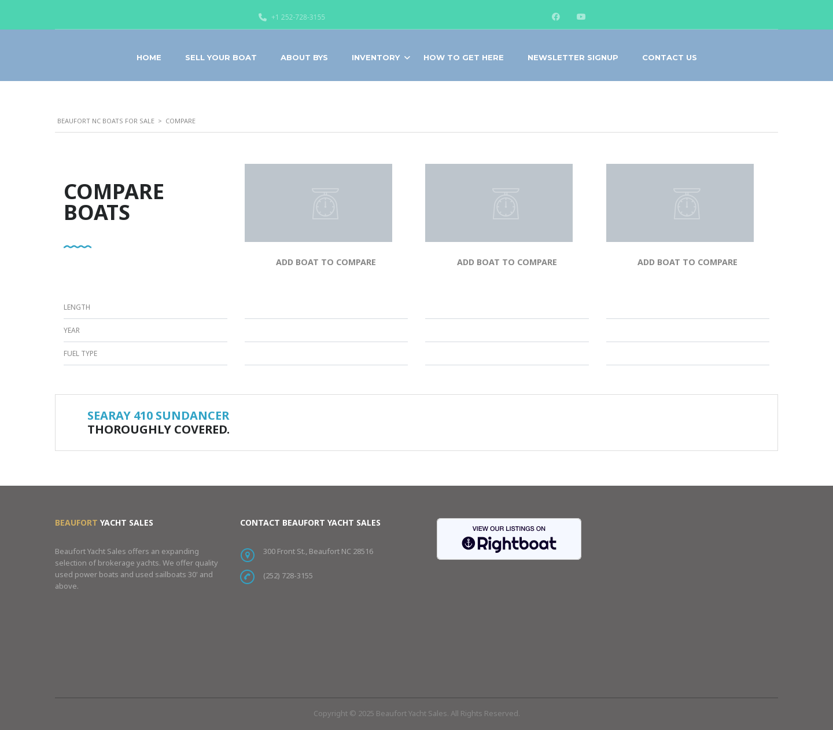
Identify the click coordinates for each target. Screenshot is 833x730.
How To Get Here (463, 57)
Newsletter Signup (573, 57)
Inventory (376, 57)
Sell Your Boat (221, 57)
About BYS (304, 57)
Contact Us (669, 57)
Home (149, 57)
